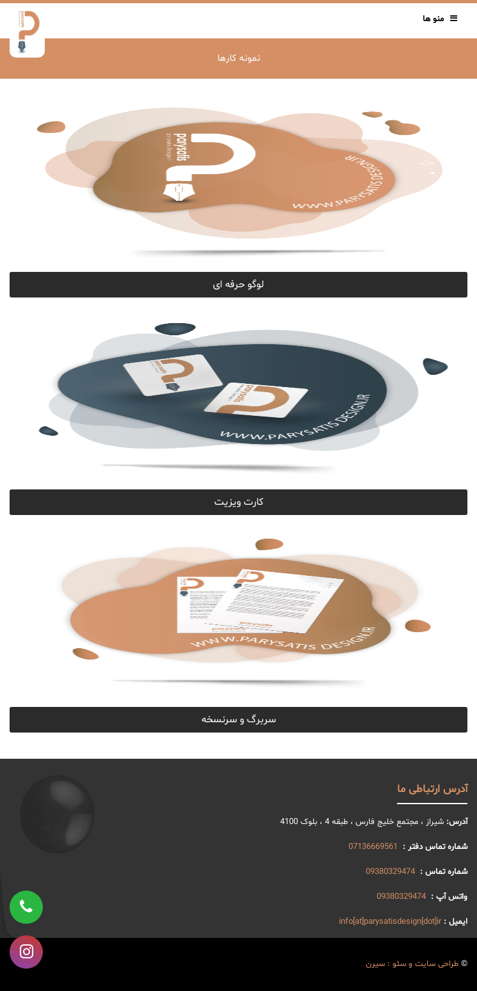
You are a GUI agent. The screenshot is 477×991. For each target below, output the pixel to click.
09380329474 (390, 872)
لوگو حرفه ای (238, 285)
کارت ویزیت (238, 502)
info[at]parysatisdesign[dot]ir (390, 922)
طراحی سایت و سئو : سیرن (412, 964)
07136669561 (373, 847)
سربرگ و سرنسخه (238, 720)
